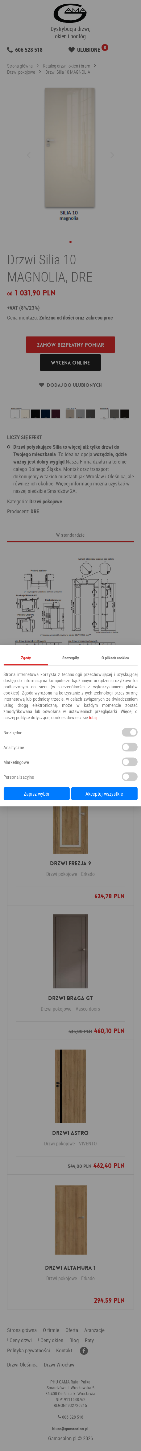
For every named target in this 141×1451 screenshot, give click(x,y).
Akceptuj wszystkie (104, 793)
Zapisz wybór (37, 793)
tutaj (93, 717)
